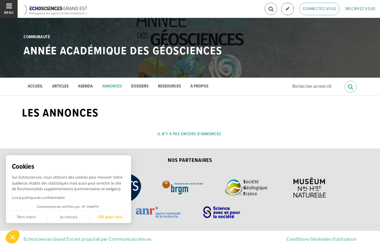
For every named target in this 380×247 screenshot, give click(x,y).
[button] (12, 237)
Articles (60, 86)
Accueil (35, 86)
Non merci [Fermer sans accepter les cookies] (26, 217)
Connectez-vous (319, 9)
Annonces (112, 86)
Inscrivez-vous (360, 9)
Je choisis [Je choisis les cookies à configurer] (68, 217)
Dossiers (139, 86)
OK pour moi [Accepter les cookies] (110, 217)
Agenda (85, 86)
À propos (199, 86)
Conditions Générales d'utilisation (321, 239)
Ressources (169, 86)
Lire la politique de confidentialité (38, 197)
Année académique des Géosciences (123, 51)
